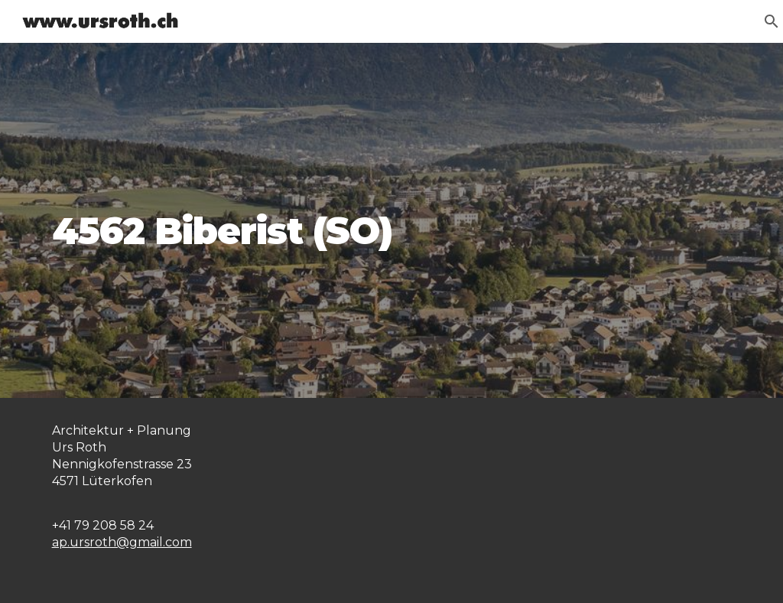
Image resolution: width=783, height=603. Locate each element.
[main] (392, 220)
